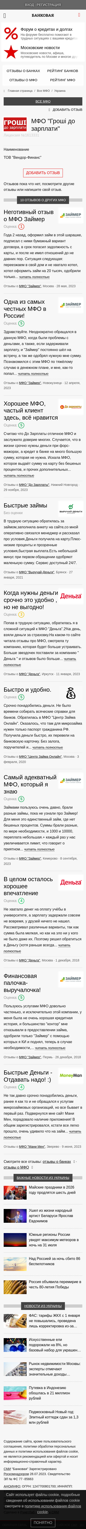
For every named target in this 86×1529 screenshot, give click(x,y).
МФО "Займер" (30, 286)
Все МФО (43, 101)
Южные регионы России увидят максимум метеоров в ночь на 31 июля (54, 1240)
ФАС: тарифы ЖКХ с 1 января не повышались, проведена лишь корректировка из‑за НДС (54, 1321)
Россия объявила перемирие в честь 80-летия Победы (55, 1284)
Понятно (43, 1523)
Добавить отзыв (67, 109)
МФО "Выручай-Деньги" (36, 572)
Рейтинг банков (62, 71)
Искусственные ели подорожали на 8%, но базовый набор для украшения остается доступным (55, 1345)
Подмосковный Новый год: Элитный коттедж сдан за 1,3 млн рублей (53, 1417)
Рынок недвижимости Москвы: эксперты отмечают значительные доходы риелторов (55, 1369)
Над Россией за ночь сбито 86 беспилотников (54, 1261)
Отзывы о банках (23, 71)
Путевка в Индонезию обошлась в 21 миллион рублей (49, 1393)
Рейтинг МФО (62, 80)
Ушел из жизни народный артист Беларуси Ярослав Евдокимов (51, 1216)
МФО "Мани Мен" (32, 1146)
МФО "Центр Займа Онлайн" (40, 756)
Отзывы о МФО (23, 80)
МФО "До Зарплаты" (34, 485)
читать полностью (34, 277)
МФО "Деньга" (29, 674)
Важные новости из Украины (43, 1178)
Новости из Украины (43, 1306)
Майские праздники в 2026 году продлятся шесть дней (52, 1190)
